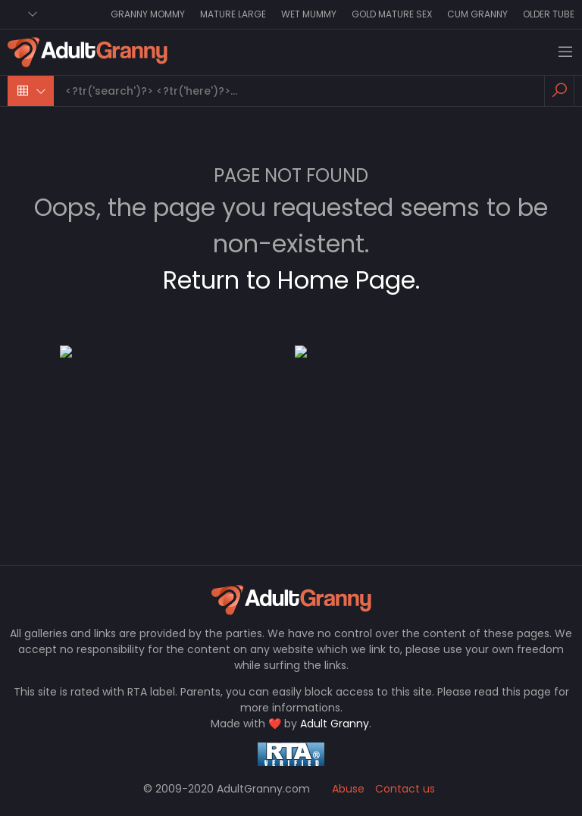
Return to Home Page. (291, 280)
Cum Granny (477, 14)
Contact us (405, 788)
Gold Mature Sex (392, 14)
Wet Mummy (308, 14)
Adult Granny (334, 723)
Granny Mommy (148, 14)
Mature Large (233, 14)
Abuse (348, 788)
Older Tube (548, 14)
